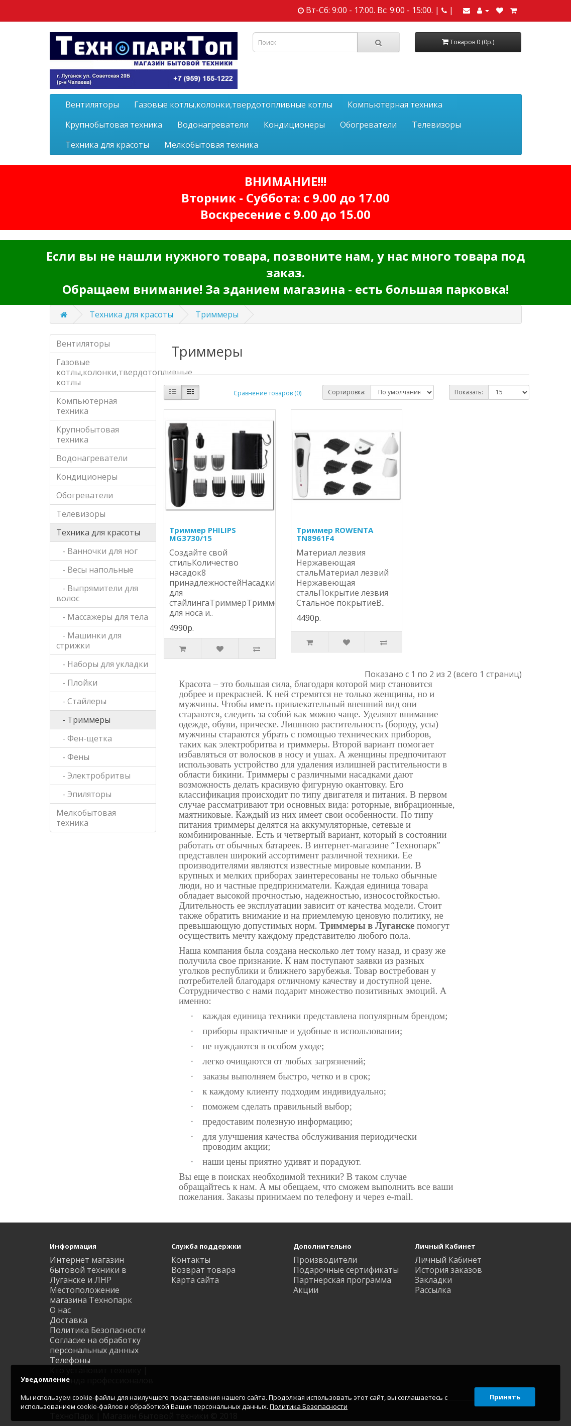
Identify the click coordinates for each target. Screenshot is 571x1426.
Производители (325, 1259)
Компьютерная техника (395, 104)
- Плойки (76, 682)
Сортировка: (347, 392)
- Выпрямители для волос (97, 593)
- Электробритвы (93, 775)
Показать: (468, 392)
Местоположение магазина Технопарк (91, 1294)
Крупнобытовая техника (113, 124)
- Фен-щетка (84, 738)
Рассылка (433, 1289)
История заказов (448, 1269)
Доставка (68, 1320)
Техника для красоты (107, 144)
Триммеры (217, 314)
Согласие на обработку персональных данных (95, 1345)
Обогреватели (368, 124)
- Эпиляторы (83, 794)
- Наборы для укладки (102, 664)
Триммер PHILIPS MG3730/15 (202, 534)
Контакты (190, 1259)
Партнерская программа (342, 1279)
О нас (60, 1309)
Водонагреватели (213, 124)
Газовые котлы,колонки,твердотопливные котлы (233, 104)
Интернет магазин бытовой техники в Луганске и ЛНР (88, 1269)
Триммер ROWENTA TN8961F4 (334, 534)
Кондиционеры (294, 124)
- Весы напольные (95, 569)
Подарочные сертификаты (346, 1269)
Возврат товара (203, 1269)
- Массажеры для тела (102, 616)
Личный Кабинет (448, 1259)
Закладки (433, 1279)
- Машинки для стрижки (89, 640)
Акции (305, 1289)
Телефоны (70, 1360)
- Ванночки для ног (97, 551)
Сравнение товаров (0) (267, 393)
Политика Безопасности (98, 1330)
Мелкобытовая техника (211, 144)
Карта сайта (195, 1279)
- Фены (72, 756)
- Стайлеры (81, 701)
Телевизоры (436, 124)
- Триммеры (83, 719)
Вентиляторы (92, 104)
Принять (503, 1392)
